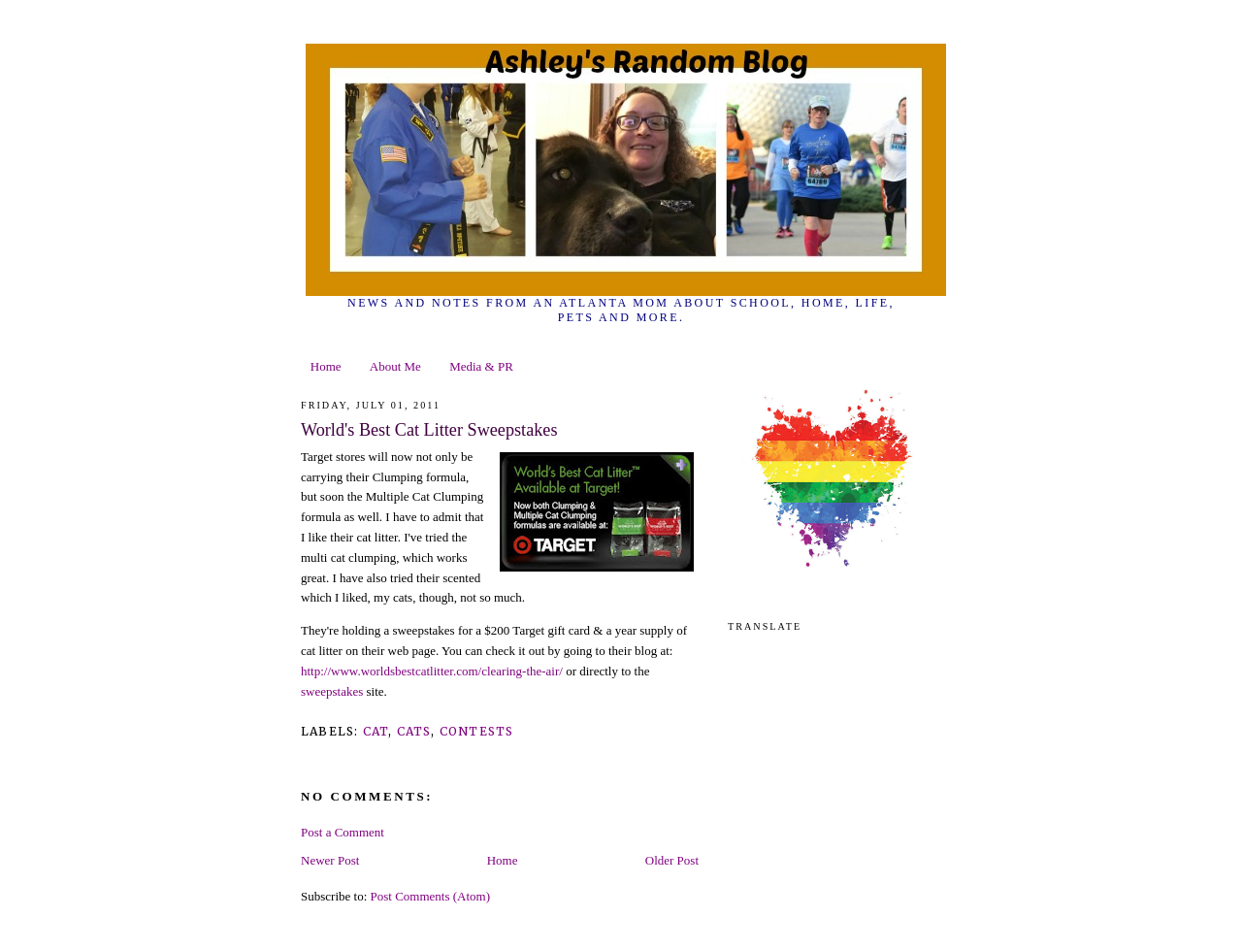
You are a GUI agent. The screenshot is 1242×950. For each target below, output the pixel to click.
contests (477, 731)
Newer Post (330, 860)
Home (326, 366)
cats (414, 731)
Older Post (672, 860)
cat (376, 731)
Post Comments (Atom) (431, 896)
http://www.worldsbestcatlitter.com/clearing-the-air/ (432, 671)
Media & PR (481, 366)
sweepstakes (332, 691)
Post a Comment (342, 832)
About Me (395, 366)
